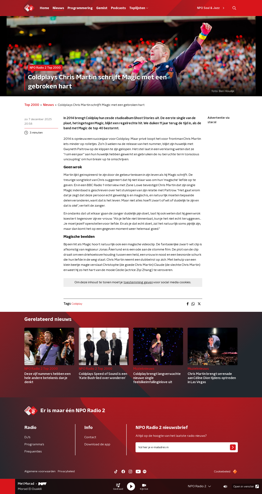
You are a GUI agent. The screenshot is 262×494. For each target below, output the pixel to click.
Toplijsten (138, 8)
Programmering (80, 8)
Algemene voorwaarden (39, 471)
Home (44, 8)
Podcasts (118, 8)
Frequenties (33, 451)
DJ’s (27, 437)
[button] (118, 486)
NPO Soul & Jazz (211, 8)
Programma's (34, 444)
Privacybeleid (66, 471)
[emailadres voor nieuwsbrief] (187, 447)
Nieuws (58, 8)
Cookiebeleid (222, 471)
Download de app (97, 444)
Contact (90, 437)
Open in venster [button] (246, 486)
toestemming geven (138, 282)
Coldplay (77, 303)
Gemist (101, 8)
